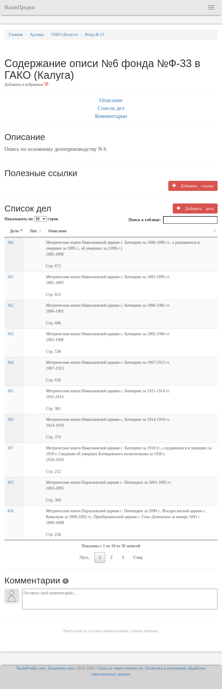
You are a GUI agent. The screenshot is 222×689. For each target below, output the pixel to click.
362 (10, 305)
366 (10, 419)
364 (10, 362)
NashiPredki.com (31, 668)
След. (138, 557)
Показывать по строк (31, 219)
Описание (110, 100)
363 (10, 334)
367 (10, 448)
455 (10, 482)
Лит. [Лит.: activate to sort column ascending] (33, 231)
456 (10, 511)
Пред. (85, 557)
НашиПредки (19, 7)
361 (10, 277)
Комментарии (111, 116)
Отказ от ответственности (120, 668)
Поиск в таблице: (173, 220)
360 (10, 242)
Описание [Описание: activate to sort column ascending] (57, 231)
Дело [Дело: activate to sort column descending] (14, 231)
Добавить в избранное (26, 84)
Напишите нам (61, 668)
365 (10, 391)
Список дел (111, 108)
